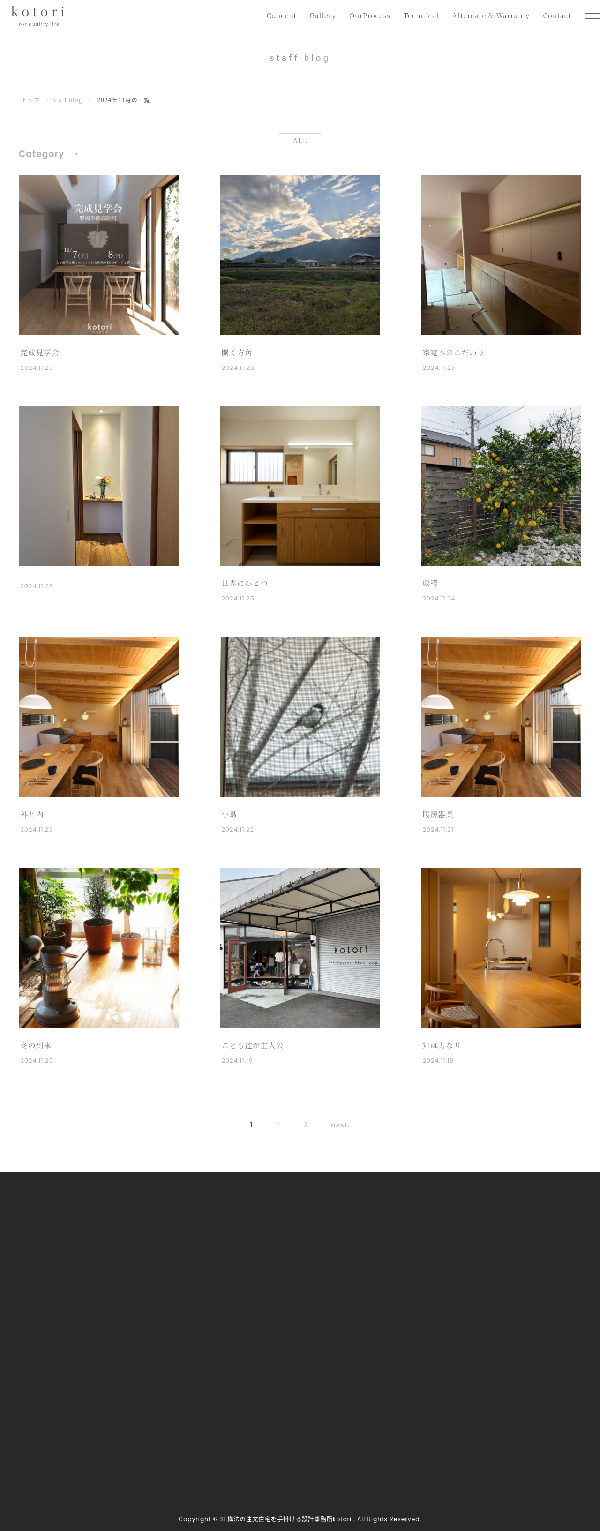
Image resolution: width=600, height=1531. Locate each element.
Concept (278, 16)
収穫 (430, 583)
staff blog (68, 100)
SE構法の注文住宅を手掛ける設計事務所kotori (286, 1519)
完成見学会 (40, 352)
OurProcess (367, 16)
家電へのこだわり (454, 352)
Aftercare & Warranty (490, 16)
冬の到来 (36, 1045)
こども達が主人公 (253, 1045)
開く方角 (237, 352)
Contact (557, 16)
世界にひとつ (245, 583)
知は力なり (442, 1045)
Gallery (320, 16)
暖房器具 (438, 814)
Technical (419, 16)
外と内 (32, 814)
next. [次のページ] (335, 1125)
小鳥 (229, 814)
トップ (31, 100)
